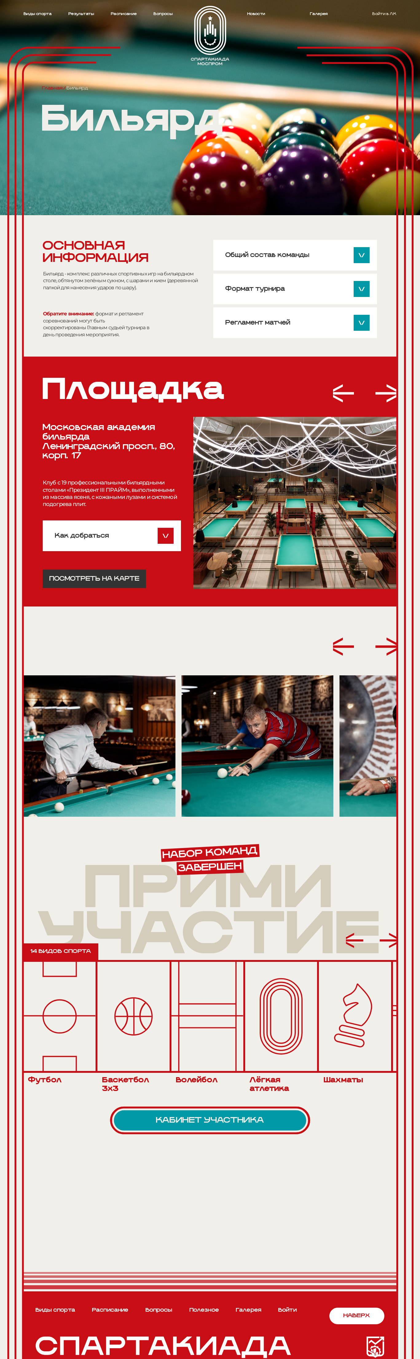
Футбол (45, 1080)
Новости (256, 14)
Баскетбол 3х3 (125, 1085)
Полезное (204, 1310)
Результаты (81, 14)
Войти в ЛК (384, 14)
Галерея (319, 14)
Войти (287, 1310)
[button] (343, 394)
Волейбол (197, 1080)
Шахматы (343, 1080)
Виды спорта (38, 14)
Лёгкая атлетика (269, 1085)
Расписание (124, 14)
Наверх (356, 1315)
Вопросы (163, 14)
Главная (52, 88)
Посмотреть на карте (94, 579)
